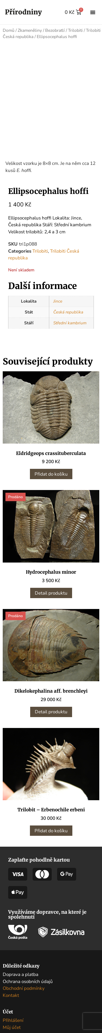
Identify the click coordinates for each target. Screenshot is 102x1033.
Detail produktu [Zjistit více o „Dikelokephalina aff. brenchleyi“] (51, 718)
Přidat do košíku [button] (51, 480)
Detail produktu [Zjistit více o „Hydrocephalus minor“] (51, 599)
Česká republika (68, 318)
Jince (57, 307)
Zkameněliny (30, 30)
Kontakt (11, 1001)
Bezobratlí (55, 30)
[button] (93, 12)
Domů (8, 30)
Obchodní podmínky (24, 994)
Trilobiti (75, 30)
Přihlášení (13, 1026)
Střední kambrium (69, 329)
